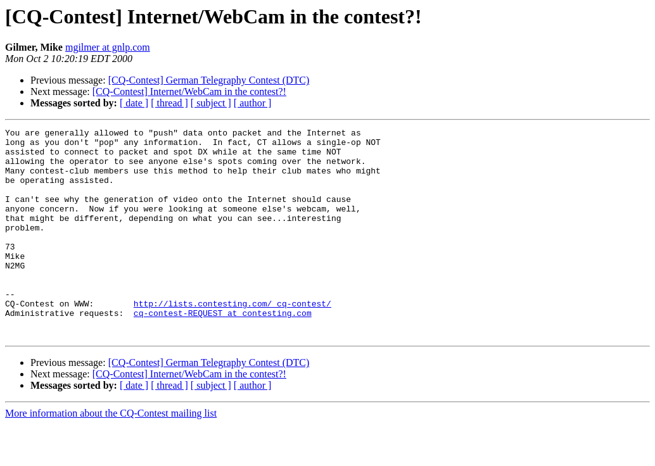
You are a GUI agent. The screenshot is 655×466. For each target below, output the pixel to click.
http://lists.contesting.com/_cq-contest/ (232, 339)
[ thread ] (169, 103)
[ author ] (253, 103)
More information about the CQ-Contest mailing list (111, 455)
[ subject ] (211, 103)
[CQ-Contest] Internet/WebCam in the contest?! (189, 91)
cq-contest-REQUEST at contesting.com (223, 350)
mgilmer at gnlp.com (107, 47)
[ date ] (134, 103)
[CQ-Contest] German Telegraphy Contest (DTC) (209, 80)
